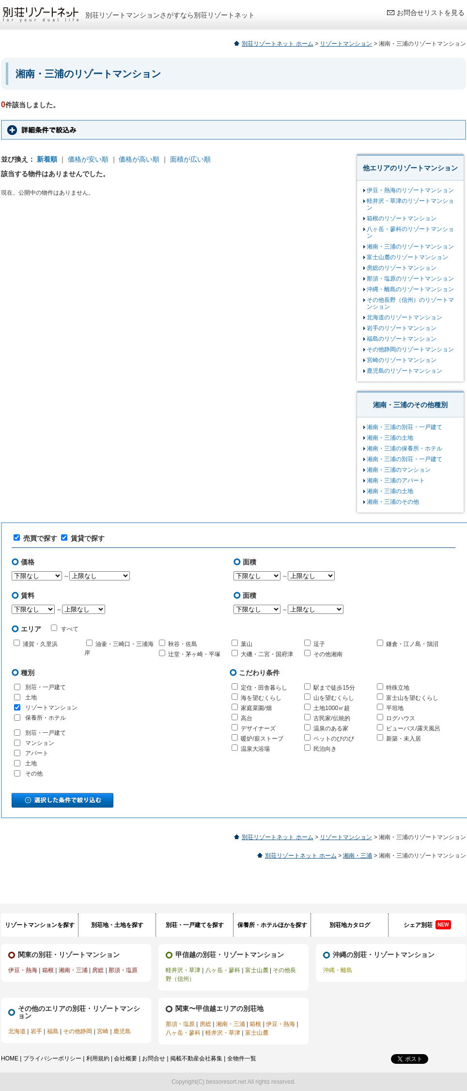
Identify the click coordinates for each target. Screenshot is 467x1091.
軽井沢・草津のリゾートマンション (410, 204)
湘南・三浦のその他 (393, 501)
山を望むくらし (333, 697)
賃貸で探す (83, 538)
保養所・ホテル (45, 717)
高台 (246, 718)
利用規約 (97, 1058)
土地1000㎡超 (331, 708)
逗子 (319, 644)
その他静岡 (77, 1031)
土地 (31, 697)
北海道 (17, 1031)
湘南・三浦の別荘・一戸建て (404, 427)
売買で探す (35, 538)
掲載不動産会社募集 (196, 1058)
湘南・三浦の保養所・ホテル (404, 448)
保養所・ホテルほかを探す (272, 925)
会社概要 (125, 1058)
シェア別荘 (427, 924)
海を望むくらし (261, 697)
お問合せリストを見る (431, 13)
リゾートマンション (346, 43)
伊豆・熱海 (22, 970)
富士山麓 (256, 970)
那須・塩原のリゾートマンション (410, 278)
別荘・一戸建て (45, 687)
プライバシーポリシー (52, 1058)
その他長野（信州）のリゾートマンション (410, 303)
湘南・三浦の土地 (390, 437)
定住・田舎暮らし (264, 687)
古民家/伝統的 (331, 718)
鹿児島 (122, 1031)
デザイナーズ (258, 728)
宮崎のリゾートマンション (401, 360)
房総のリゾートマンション (401, 267)
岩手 (36, 1031)
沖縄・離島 (337, 970)
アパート (36, 753)
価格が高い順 (139, 159)
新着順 (47, 159)
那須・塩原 (123, 970)
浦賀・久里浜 (40, 644)
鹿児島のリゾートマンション (404, 370)
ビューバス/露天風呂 (413, 728)
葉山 (246, 644)
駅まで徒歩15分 (334, 687)
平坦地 (395, 708)
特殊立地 (397, 687)
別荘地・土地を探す (117, 925)
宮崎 (103, 1031)
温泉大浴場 (255, 748)
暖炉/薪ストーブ (262, 738)
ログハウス (400, 718)
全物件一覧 (241, 1058)
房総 (98, 970)
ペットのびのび (333, 738)
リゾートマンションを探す (40, 925)
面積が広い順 (190, 159)
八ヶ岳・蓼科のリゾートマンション (410, 232)
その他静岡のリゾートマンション (410, 349)
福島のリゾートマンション (401, 338)
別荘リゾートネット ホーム (277, 43)
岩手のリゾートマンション (401, 328)
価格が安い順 (88, 159)
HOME (9, 1058)
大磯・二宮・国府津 (267, 654)
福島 (53, 1031)
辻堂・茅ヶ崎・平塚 (194, 654)
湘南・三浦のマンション (399, 469)
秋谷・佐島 (182, 644)
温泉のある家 (330, 728)
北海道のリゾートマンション (404, 317)
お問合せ (153, 1058)
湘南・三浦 (357, 855)
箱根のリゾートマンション (401, 218)
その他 (34, 773)
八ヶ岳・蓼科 (222, 970)
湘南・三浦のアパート (396, 480)
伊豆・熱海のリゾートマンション (410, 190)
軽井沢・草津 (183, 970)
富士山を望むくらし (412, 697)
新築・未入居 (403, 738)
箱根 (48, 970)
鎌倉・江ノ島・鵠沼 (412, 644)
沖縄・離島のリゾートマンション (410, 289)
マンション (39, 743)
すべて (64, 628)
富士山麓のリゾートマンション (407, 257)
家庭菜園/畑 (256, 708)
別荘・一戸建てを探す (195, 925)
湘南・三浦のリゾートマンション (410, 246)
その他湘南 (327, 654)
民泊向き (325, 748)
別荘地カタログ (349, 925)
